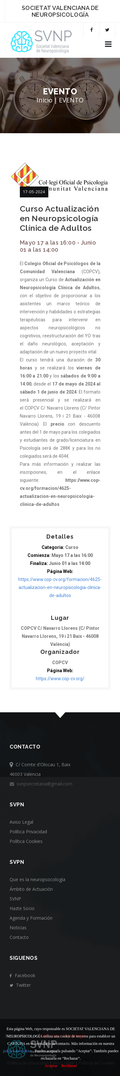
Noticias (18, 927)
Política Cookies (26, 841)
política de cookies (17, 1051)
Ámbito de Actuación (31, 889)
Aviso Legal (21, 822)
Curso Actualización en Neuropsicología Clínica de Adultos (59, 218)
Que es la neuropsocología (37, 879)
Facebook (22, 975)
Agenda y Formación (31, 918)
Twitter (20, 985)
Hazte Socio (22, 908)
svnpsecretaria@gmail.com (41, 784)
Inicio (44, 100)
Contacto (19, 937)
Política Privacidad (28, 832)
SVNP (15, 899)
